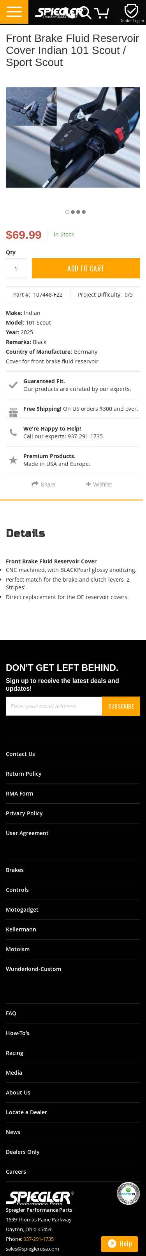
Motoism (18, 949)
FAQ (11, 1013)
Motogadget (22, 909)
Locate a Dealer (26, 1112)
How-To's (18, 1033)
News (13, 1132)
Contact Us (20, 753)
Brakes (15, 870)
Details (25, 534)
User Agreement (27, 833)
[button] (65, 210)
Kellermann (21, 929)
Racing (14, 1052)
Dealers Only (23, 1151)
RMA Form (19, 793)
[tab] (73, 536)
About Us (18, 1092)
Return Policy (24, 773)
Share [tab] (48, 484)
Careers (16, 1171)
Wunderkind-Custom (33, 969)
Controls (17, 889)
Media (14, 1072)
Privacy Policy (24, 813)
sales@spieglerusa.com (32, 1248)
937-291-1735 (38, 1238)
